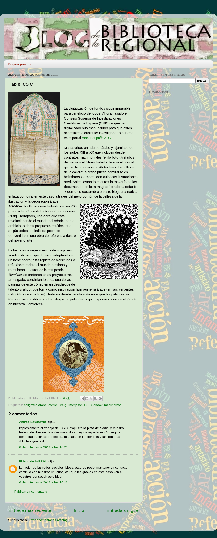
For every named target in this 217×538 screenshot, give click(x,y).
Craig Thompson (70, 405)
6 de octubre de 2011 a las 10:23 (43, 447)
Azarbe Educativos (32, 422)
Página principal (20, 64)
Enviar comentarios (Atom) (48, 520)
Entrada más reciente (29, 510)
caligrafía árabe (35, 405)
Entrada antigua (122, 510)
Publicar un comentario (30, 491)
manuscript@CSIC (96, 138)
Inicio (79, 510)
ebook (98, 405)
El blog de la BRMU (33, 461)
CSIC (88, 405)
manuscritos (112, 405)
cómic (52, 405)
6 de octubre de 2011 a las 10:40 (43, 482)
